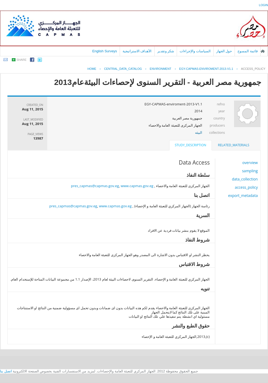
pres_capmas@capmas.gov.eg (95, 185)
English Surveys (104, 51)
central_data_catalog (123, 68)
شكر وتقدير (165, 51)
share (21, 59)
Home (92, 68)
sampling (250, 170)
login (263, 5)
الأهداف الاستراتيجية (137, 51)
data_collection (245, 179)
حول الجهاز (224, 51)
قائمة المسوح (247, 51)
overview (250, 162)
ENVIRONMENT (160, 68)
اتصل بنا (6, 371)
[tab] (233, 145)
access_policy (253, 68)
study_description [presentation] (190, 145)
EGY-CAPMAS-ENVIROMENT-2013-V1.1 (206, 68)
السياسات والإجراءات (195, 51)
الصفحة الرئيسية (263, 51)
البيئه (198, 132)
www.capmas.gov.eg (137, 185)
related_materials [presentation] (233, 145)
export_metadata (243, 195)
